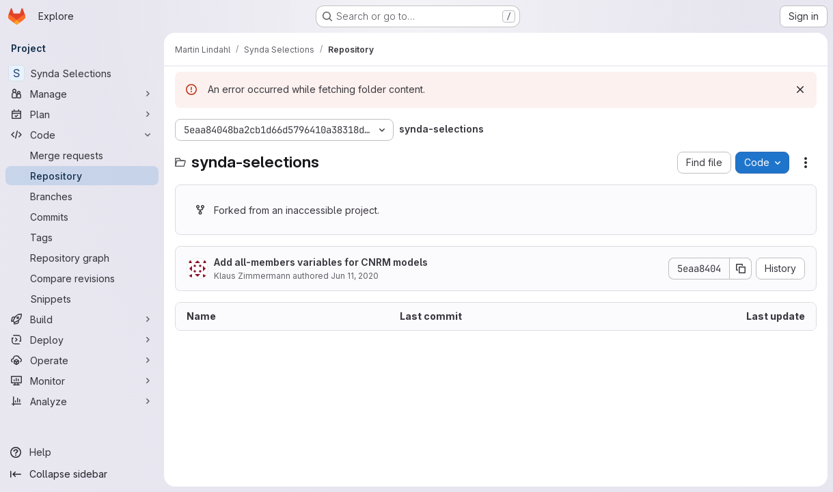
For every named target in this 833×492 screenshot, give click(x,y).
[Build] (82, 319)
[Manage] (82, 93)
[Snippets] (82, 298)
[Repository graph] (82, 257)
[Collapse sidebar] (82, 474)
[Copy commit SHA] (741, 268)
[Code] (82, 134)
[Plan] (82, 114)
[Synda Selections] (82, 73)
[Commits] (82, 216)
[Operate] (82, 360)
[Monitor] (82, 380)
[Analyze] (82, 401)
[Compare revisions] (82, 278)
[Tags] (82, 237)
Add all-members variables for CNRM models (321, 262)
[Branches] (82, 196)
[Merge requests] (82, 155)
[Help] (82, 452)
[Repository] (82, 175)
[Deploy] (82, 339)
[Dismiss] (800, 89)
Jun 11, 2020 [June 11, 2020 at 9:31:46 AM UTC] (355, 276)
